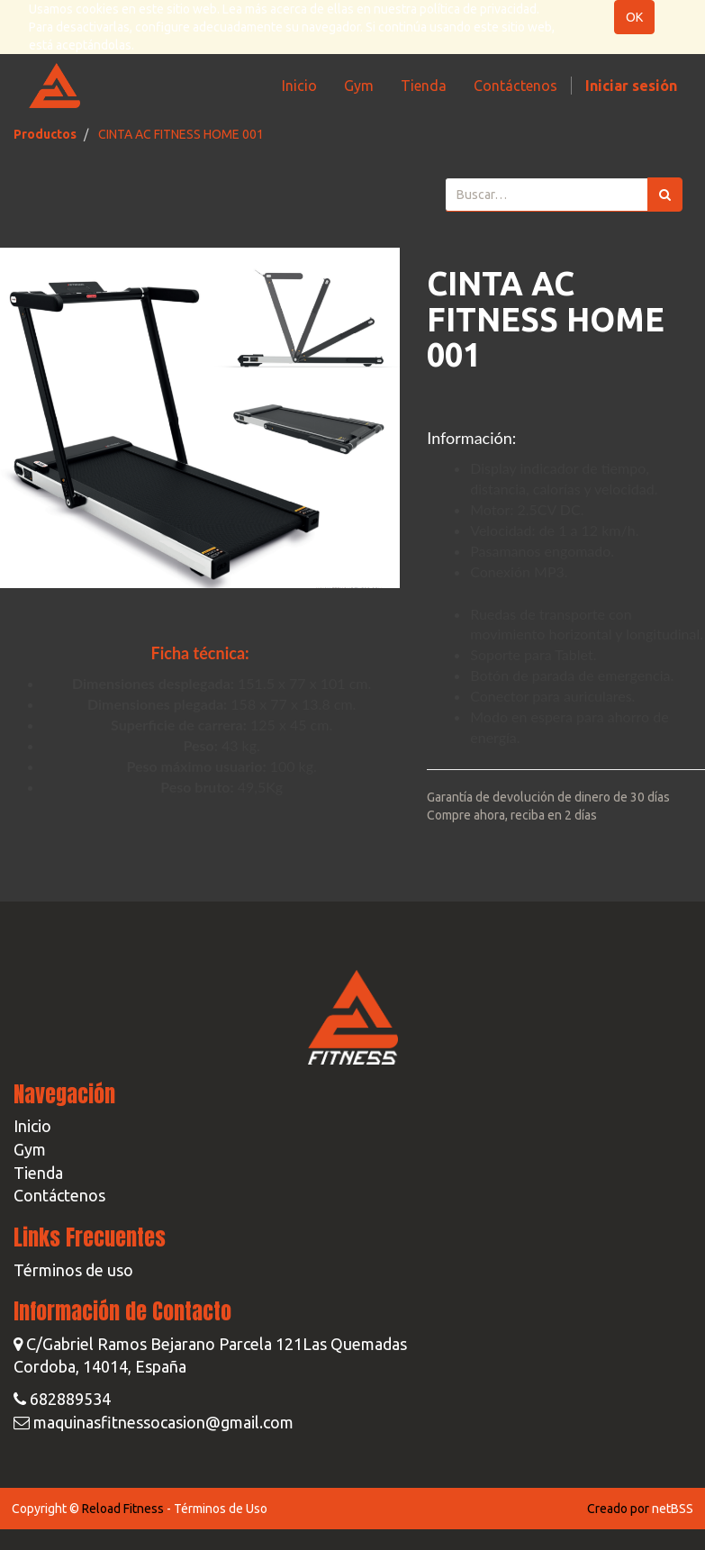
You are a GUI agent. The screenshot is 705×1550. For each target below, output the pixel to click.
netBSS (672, 1508)
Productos (45, 134)
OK (634, 17)
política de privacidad (478, 9)
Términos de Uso (220, 1508)
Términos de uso (73, 1270)
